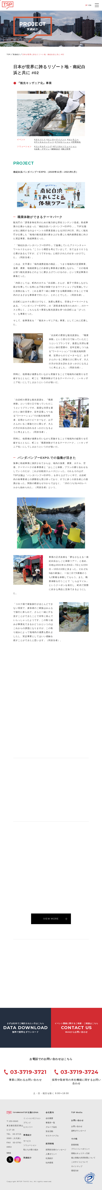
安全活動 (49, 1131)
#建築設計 (55, 149)
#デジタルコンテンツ (44, 142)
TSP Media (76, 1112)
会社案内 (50, 1112)
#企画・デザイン (42, 149)
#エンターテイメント (56, 139)
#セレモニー (73, 139)
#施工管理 (66, 149)
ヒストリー (28, 1127)
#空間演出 (76, 142)
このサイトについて (79, 1162)
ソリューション (29, 1145)
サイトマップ (76, 1166)
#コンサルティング (43, 146)
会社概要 (49, 1118)
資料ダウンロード (78, 1131)
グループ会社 (51, 1127)
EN (90, 5)
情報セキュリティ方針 (80, 1153)
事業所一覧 (50, 1123)
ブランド (27, 1123)
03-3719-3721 (28, 1072)
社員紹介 (49, 1158)
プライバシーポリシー (80, 1149)
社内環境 (49, 1163)
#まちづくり (40, 139)
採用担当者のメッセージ (56, 1150)
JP (86, 5)
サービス (27, 1141)
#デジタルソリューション (65, 146)
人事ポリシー (51, 1154)
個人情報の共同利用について (83, 1158)
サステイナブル (52, 1136)
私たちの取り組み (30, 1150)
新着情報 (75, 1145)
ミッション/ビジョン (32, 1118)
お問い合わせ (76, 1126)
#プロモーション (63, 142)
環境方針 (75, 1171)
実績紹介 (16, 54)
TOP (8, 54)
